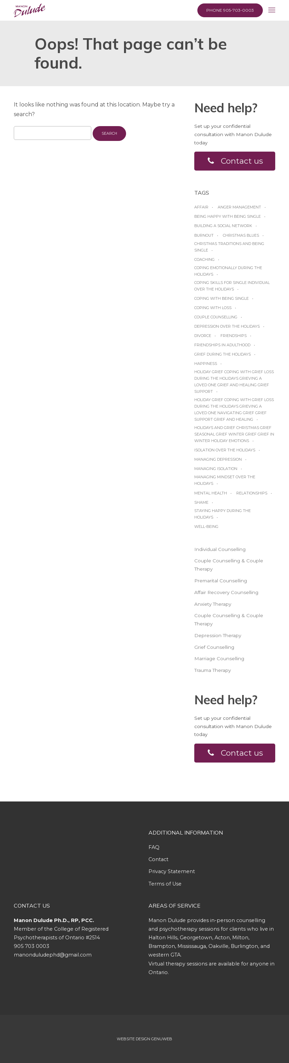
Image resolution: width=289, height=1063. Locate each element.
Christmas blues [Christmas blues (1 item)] (241, 235)
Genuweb (161, 1038)
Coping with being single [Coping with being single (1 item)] (221, 298)
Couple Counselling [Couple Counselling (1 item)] (215, 317)
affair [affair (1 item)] (201, 207)
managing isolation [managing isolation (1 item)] (215, 469)
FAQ (153, 847)
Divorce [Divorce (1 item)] (202, 335)
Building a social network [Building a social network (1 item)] (223, 226)
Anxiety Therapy (212, 604)
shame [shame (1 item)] (201, 502)
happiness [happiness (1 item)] (205, 363)
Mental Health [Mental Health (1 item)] (210, 493)
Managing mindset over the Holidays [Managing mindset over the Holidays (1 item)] (224, 480)
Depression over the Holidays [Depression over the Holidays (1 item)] (227, 326)
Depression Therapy (217, 635)
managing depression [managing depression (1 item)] (218, 459)
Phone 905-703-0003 (230, 10)
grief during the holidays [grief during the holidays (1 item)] (222, 354)
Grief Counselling (214, 647)
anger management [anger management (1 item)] (239, 207)
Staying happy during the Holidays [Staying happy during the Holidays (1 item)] (222, 514)
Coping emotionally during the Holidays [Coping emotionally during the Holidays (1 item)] (228, 271)
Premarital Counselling (220, 580)
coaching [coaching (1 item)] (204, 259)
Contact (158, 859)
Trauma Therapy (212, 670)
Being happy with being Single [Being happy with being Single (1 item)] (227, 216)
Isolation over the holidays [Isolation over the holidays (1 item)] (224, 450)
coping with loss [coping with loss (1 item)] (212, 307)
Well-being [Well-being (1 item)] (206, 526)
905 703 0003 (31, 946)
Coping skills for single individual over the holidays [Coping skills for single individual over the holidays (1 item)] (232, 286)
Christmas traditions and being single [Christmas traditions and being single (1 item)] (229, 247)
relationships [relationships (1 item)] (251, 493)
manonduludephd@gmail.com (53, 955)
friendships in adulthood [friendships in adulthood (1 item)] (222, 345)
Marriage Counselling (219, 659)
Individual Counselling (220, 549)
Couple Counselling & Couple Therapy (228, 565)
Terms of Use (165, 884)
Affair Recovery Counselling (226, 592)
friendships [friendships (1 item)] (233, 335)
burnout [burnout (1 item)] (204, 235)
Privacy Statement (171, 872)
